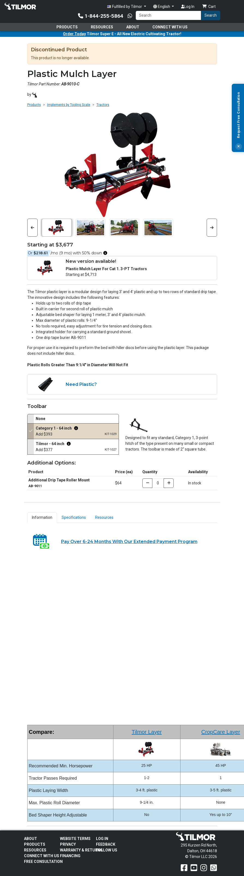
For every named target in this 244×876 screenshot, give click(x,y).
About (132, 27)
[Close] (238, 146)
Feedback (105, 844)
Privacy (68, 844)
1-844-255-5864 (100, 16)
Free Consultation (43, 861)
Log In (187, 6)
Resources (102, 27)
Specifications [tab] (74, 517)
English (162, 6)
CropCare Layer (220, 732)
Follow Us (106, 850)
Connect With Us (170, 27)
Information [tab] (42, 517)
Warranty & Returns (81, 850)
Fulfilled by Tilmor (125, 6)
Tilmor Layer (147, 732)
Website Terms (75, 838)
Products (67, 27)
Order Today (74, 34)
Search (210, 15)
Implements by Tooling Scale (68, 105)
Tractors (103, 105)
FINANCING (70, 856)
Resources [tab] (104, 517)
